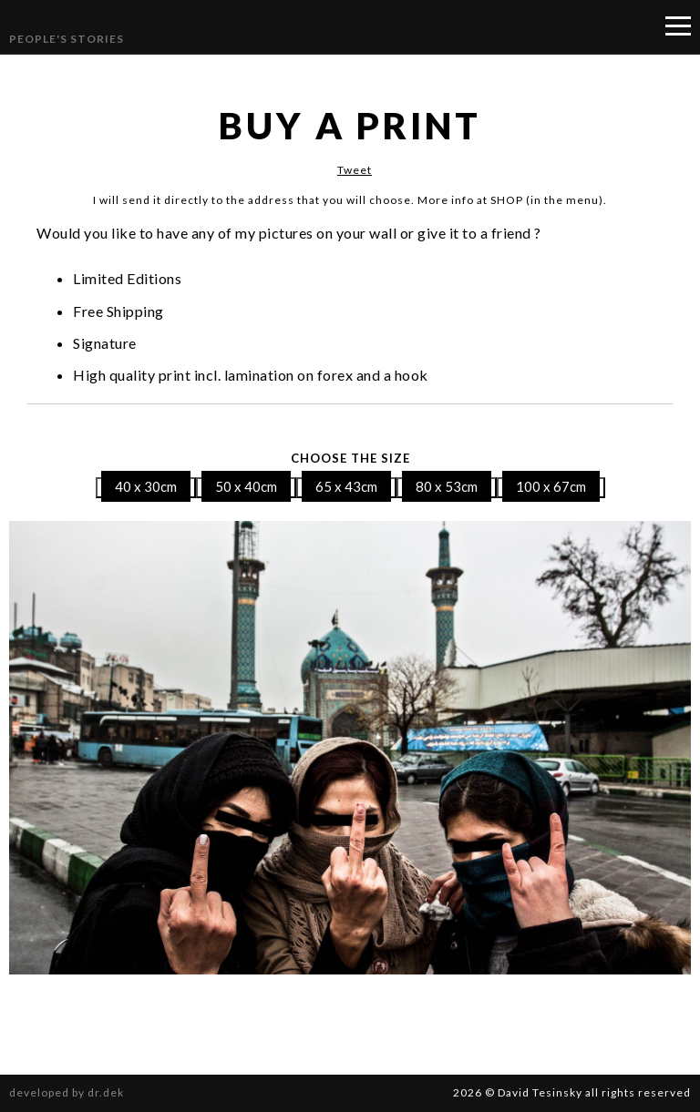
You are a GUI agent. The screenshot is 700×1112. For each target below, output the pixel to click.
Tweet (354, 170)
